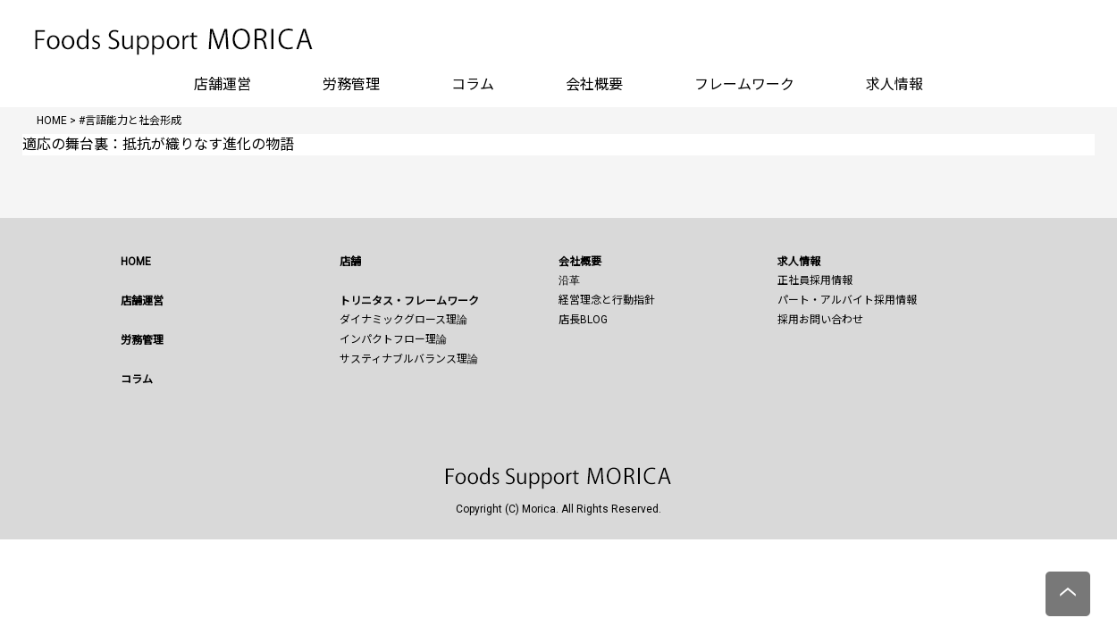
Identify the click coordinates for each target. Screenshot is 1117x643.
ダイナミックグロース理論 (403, 319)
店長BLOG (583, 319)
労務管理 (351, 84)
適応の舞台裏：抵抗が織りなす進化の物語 (158, 144)
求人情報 (894, 84)
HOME (136, 261)
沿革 (569, 280)
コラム (472, 84)
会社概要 (594, 84)
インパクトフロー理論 (393, 339)
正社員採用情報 (814, 280)
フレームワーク (744, 84)
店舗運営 (222, 84)
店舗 (350, 261)
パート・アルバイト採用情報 (847, 300)
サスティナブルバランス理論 (409, 359)
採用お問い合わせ (820, 319)
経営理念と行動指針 (606, 300)
